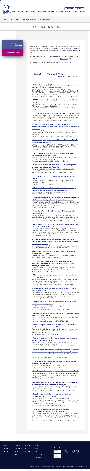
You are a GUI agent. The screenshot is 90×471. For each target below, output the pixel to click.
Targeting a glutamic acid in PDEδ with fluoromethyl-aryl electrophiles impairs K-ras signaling (51, 395)
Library (16, 445)
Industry (51, 12)
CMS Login (38, 457)
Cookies (6, 451)
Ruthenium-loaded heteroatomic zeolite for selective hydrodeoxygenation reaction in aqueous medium (50, 410)
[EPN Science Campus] (66, 451)
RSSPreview (64, 59)
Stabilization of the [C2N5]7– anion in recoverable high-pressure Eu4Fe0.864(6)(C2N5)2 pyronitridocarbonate (54, 86)
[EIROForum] (57, 451)
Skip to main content (5, 1)
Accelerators (42, 12)
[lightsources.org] (57, 456)
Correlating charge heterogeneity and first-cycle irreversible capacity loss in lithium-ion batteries (55, 314)
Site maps (27, 445)
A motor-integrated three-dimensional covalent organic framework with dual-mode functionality (55, 339)
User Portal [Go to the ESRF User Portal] (69, 9)
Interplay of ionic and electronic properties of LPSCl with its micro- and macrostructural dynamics (55, 302)
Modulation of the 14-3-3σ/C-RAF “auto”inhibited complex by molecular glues (53, 212)
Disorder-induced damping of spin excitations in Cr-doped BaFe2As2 (56, 113)
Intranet (17, 458)
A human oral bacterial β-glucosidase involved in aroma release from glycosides (54, 276)
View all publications (69, 76)
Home (5, 19)
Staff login (17, 455)
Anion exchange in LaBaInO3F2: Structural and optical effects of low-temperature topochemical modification (54, 326)
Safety (16, 452)
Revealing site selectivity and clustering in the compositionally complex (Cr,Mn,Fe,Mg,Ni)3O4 (53, 252)
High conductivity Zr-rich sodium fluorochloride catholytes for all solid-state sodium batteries (54, 362)
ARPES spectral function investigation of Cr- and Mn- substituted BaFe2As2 (54, 101)
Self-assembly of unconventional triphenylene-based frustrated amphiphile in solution (54, 289)
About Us (20, 12)
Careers (82, 12)
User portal (18, 449)
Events (75, 12)
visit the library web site (63, 62)
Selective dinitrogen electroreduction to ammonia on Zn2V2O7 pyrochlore (53, 177)
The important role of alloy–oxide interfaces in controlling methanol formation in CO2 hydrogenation (55, 225)
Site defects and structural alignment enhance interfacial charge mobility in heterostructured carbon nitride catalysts (54, 189)
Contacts (27, 448)
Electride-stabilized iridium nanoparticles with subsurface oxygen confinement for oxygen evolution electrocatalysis (54, 383)
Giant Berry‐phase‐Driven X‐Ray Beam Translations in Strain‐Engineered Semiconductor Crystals (53, 154)
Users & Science (30, 12)
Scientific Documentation (29, 19)
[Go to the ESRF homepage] (7, 9)
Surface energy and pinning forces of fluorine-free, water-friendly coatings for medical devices (55, 141)
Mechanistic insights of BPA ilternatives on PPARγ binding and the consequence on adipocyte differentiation (54, 166)
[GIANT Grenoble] (75, 451)
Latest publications (12, 53)
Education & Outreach (63, 12)
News (13, 12)
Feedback (37, 448)
